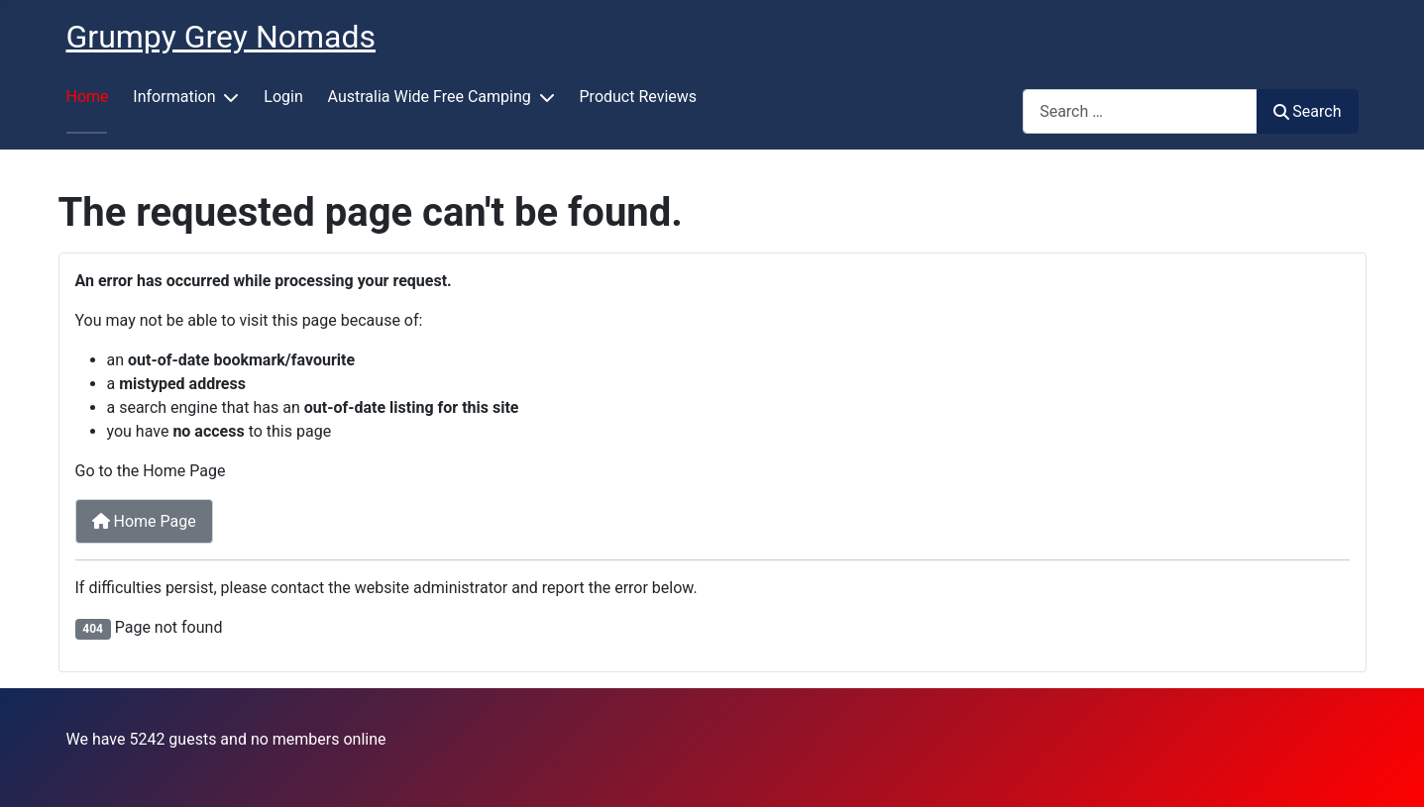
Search (1307, 111)
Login (283, 96)
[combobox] (1140, 111)
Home (87, 96)
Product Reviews (639, 96)
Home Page (144, 521)
